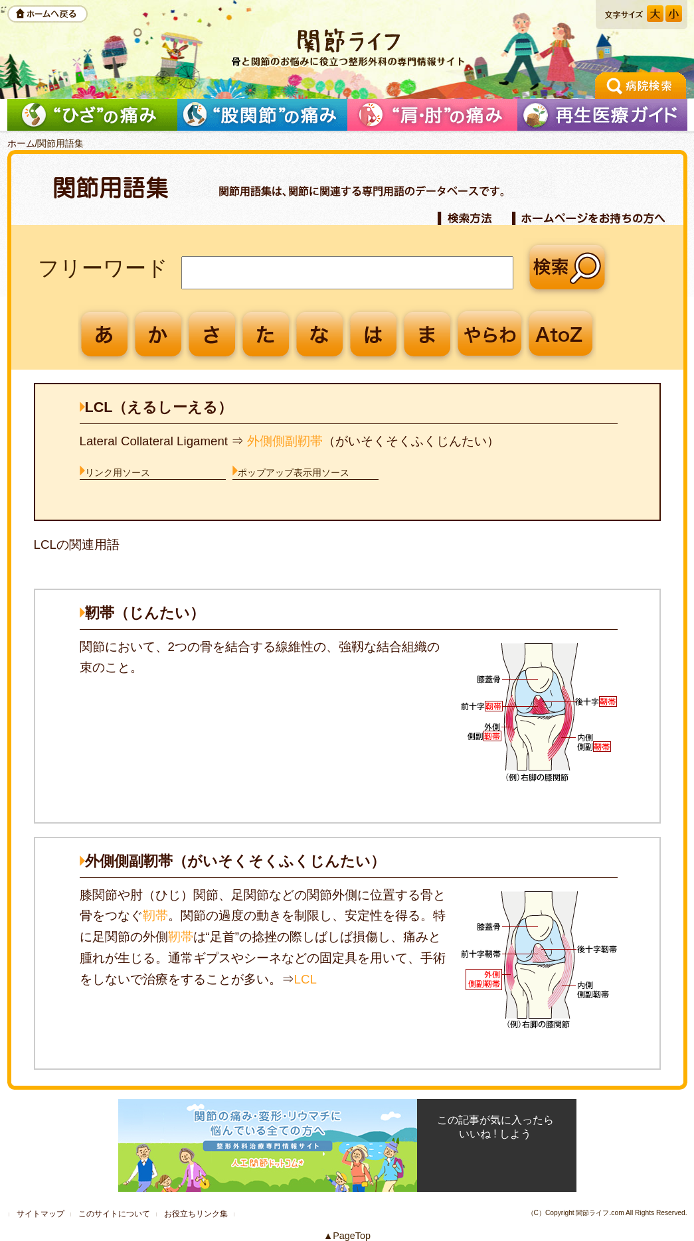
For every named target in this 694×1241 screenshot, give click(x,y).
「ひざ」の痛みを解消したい (92, 115)
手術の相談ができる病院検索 (640, 85)
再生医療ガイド (602, 115)
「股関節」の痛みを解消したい (262, 115)
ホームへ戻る (47, 14)
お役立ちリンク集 (196, 1213)
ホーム (21, 143)
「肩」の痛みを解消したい (432, 115)
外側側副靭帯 (285, 441)
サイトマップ (40, 1213)
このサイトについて (114, 1213)
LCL (305, 979)
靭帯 (155, 915)
